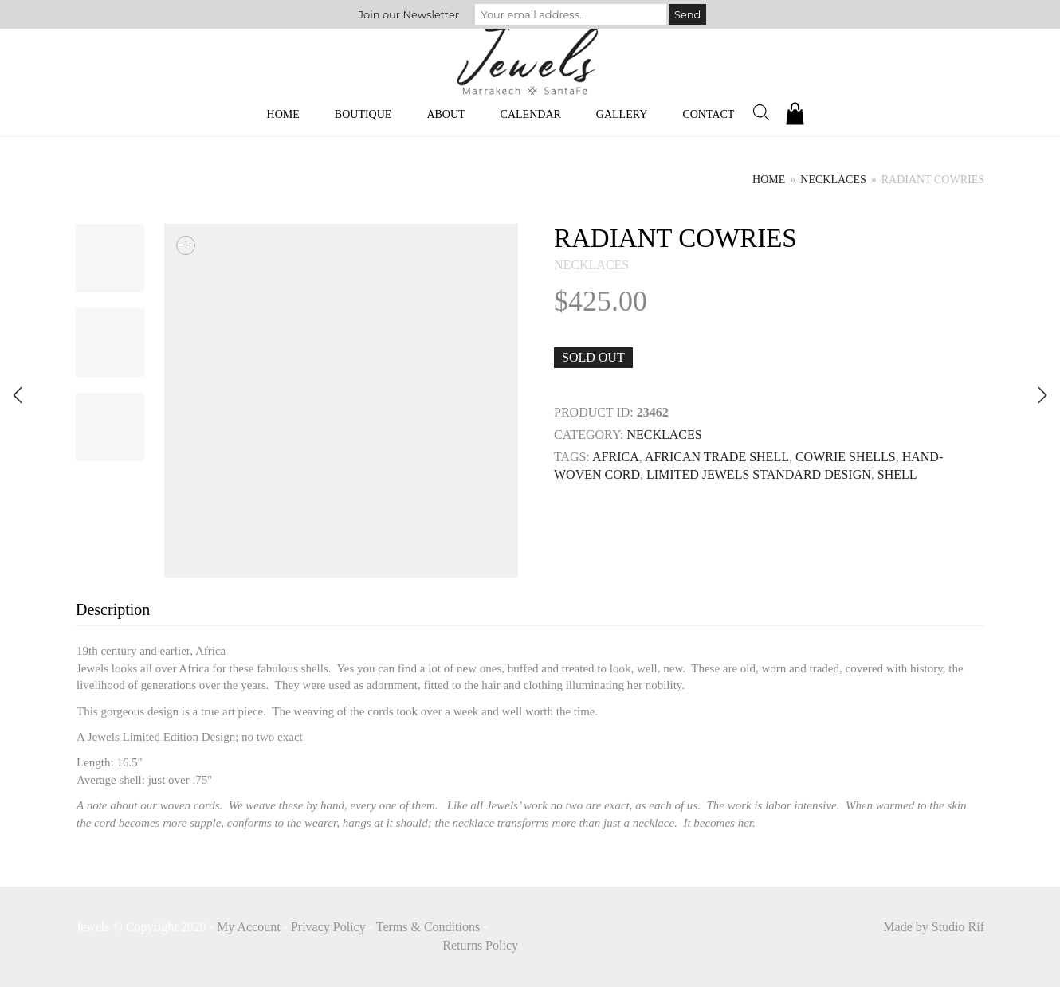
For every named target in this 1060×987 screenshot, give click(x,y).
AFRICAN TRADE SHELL (717, 457)
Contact (708, 114)
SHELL (897, 474)
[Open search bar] (761, 112)
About (445, 114)
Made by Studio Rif (933, 927)
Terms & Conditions (428, 927)
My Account (249, 927)
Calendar (531, 114)
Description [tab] (113, 609)
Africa (615, 457)
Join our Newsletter (409, 14)
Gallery (622, 114)
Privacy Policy (328, 927)
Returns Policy (480, 945)
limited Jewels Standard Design (758, 474)
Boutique (363, 114)
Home (283, 114)
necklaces (833, 180)
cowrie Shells (845, 457)
